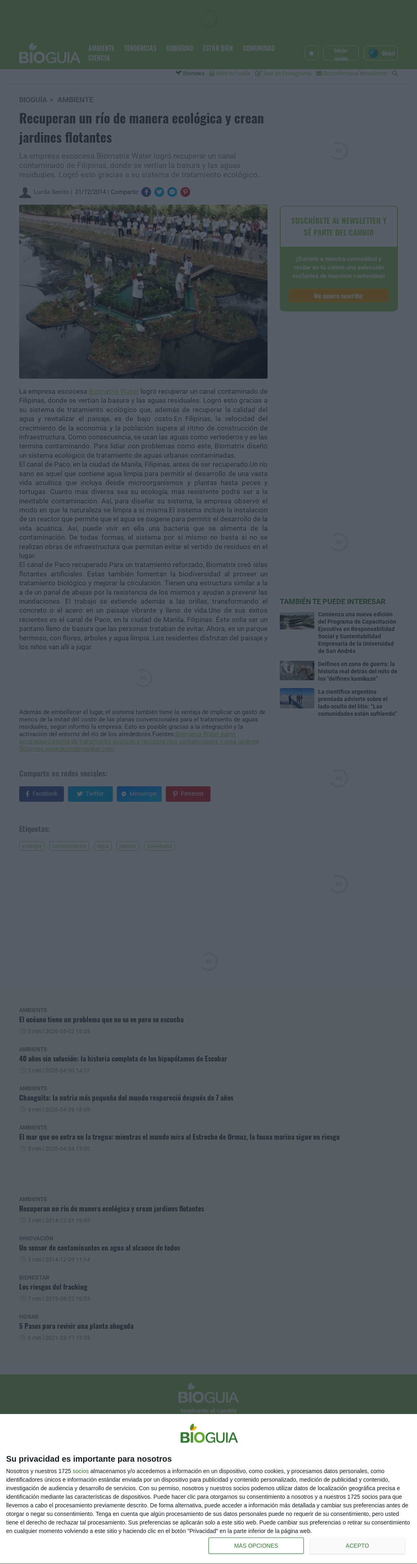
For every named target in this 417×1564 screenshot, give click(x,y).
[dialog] (208, 1489)
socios (80, 1471)
